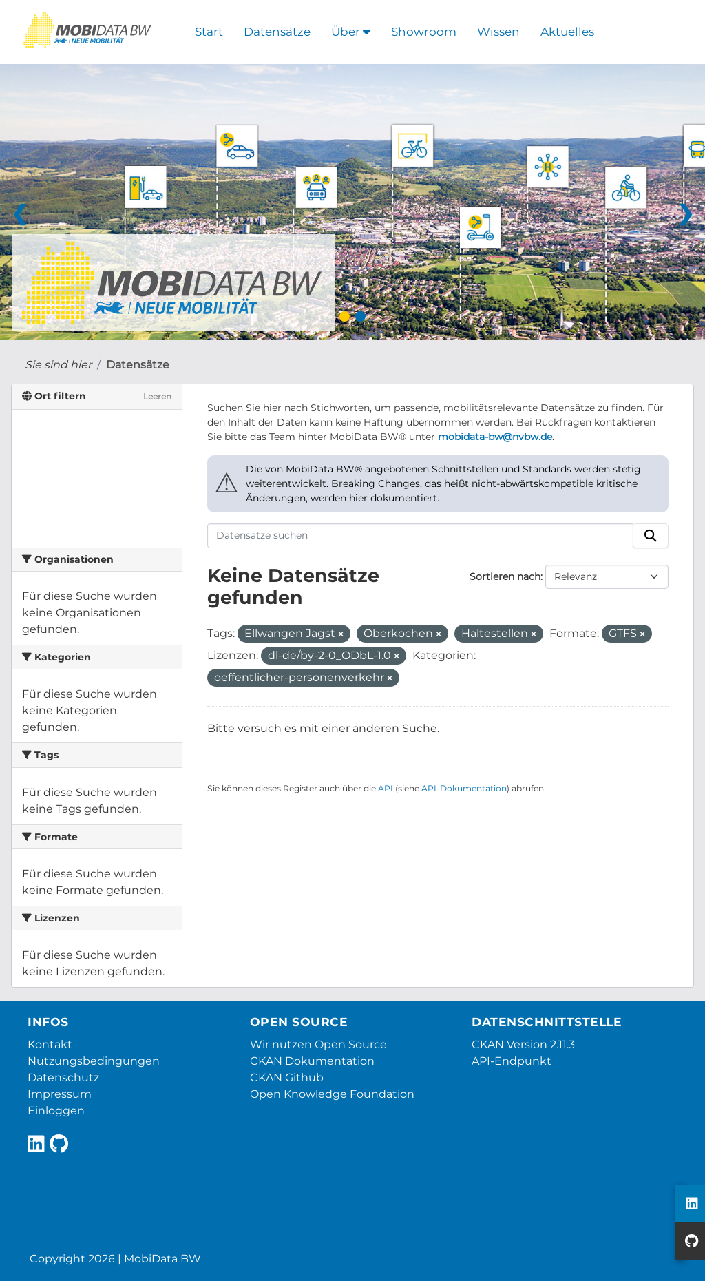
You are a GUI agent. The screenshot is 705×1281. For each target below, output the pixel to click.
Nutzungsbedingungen (94, 1061)
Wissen (498, 32)
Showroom (423, 32)
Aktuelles (567, 32)
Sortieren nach (505, 576)
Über (350, 32)
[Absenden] (651, 535)
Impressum (60, 1094)
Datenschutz (63, 1077)
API (385, 788)
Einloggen (56, 1110)
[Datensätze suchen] (420, 535)
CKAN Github (287, 1077)
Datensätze (277, 32)
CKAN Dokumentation (312, 1061)
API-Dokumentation (464, 788)
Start (209, 32)
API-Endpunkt (511, 1061)
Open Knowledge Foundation (332, 1094)
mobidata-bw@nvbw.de (495, 436)
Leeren (157, 396)
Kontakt (50, 1044)
